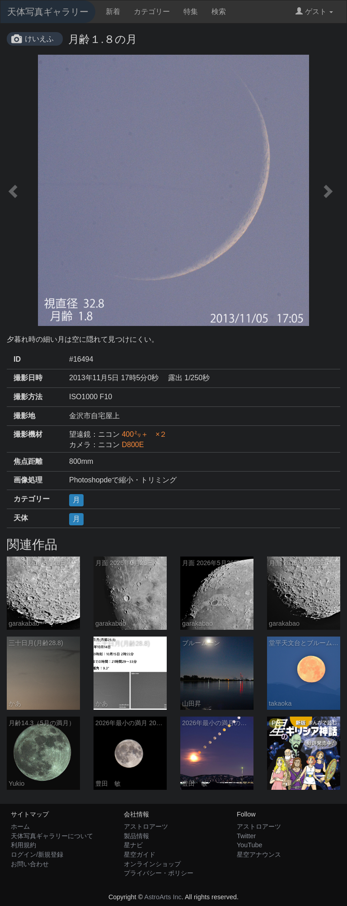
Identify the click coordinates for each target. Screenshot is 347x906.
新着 (113, 11)
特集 (190, 11)
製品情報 (136, 836)
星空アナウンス (259, 854)
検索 (218, 11)
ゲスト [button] (314, 11)
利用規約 (23, 845)
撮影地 (24, 416)
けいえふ (39, 38)
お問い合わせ (30, 864)
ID (17, 359)
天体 (21, 518)
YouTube (250, 845)
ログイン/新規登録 (37, 854)
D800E (133, 444)
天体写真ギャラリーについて (52, 836)
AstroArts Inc (162, 897)
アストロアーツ (146, 826)
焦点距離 (28, 461)
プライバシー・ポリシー (158, 873)
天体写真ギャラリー (48, 12)
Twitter (246, 836)
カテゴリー (152, 11)
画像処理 (28, 480)
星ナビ (133, 845)
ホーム (20, 826)
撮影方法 (28, 397)
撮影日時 (28, 378)
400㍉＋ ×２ (144, 434)
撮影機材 (28, 434)
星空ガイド (139, 854)
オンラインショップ (152, 864)
